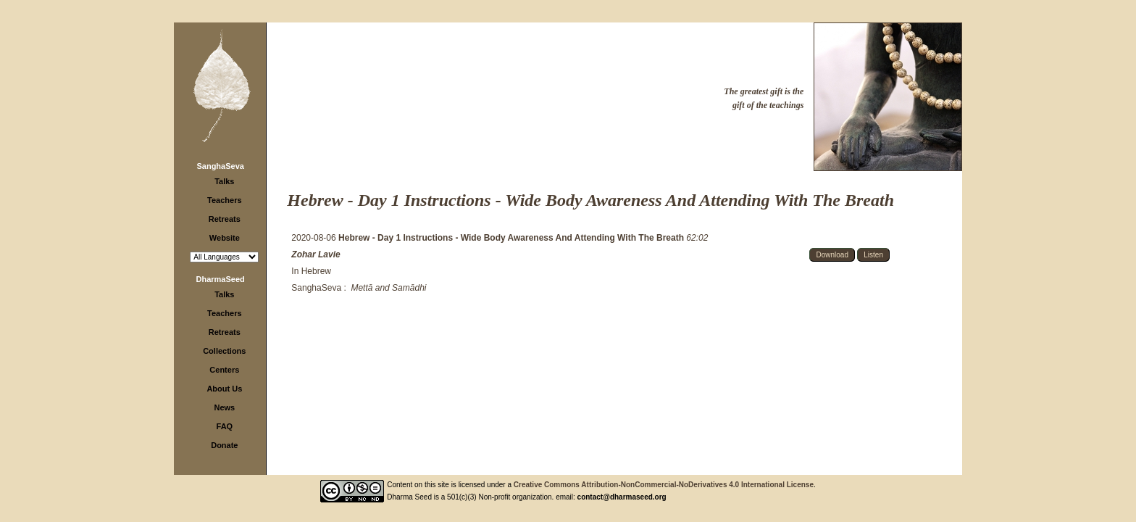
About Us (224, 388)
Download (832, 255)
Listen (873, 255)
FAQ (225, 426)
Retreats (225, 219)
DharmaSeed (220, 279)
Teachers (224, 200)
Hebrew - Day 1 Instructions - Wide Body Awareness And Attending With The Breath (512, 238)
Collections (224, 351)
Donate (224, 445)
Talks (224, 181)
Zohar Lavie (315, 254)
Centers (224, 369)
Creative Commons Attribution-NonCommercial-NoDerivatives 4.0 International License (664, 485)
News (224, 407)
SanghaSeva (219, 166)
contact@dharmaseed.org (622, 497)
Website (224, 237)
